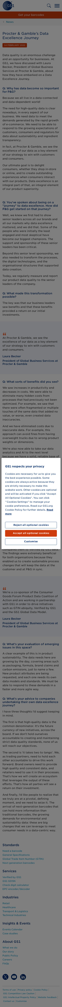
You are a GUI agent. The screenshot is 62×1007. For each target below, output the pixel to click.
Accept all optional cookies (31, 533)
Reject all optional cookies (31, 525)
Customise (31, 541)
